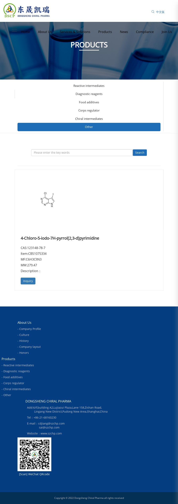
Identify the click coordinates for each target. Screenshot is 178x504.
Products (105, 32)
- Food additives (12, 377)
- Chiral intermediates (16, 389)
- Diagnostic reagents (16, 371)
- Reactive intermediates (18, 365)
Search (139, 152)
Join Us (167, 32)
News (124, 32)
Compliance (145, 32)
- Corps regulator (13, 383)
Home (25, 32)
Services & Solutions (75, 32)
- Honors (23, 353)
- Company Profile (29, 329)
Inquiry (28, 281)
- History (23, 341)
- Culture (23, 335)
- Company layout (29, 347)
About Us (45, 32)
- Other (6, 395)
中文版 (160, 12)
